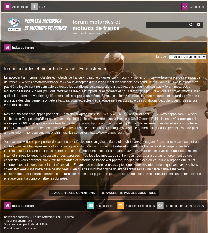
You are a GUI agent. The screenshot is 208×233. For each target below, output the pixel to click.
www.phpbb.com (93, 123)
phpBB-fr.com (26, 220)
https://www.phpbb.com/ (107, 132)
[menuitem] (38, 7)
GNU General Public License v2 (154, 119)
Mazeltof (36, 224)
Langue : (162, 56)
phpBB (26, 216)
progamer (16, 224)
